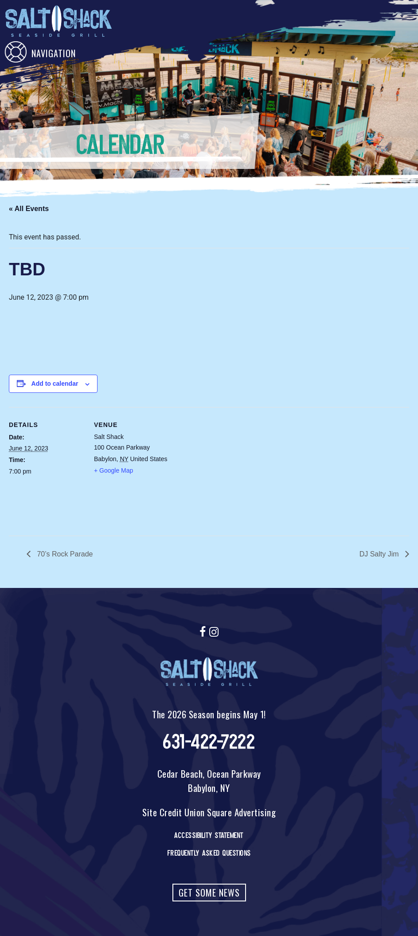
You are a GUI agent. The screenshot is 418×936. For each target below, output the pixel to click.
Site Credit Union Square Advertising (209, 812)
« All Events (29, 208)
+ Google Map (113, 470)
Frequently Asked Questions (209, 853)
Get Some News (209, 892)
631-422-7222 (209, 742)
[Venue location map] (226, 468)
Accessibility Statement (209, 835)
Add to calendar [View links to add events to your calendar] (54, 383)
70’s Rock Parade (64, 554)
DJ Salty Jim (380, 554)
